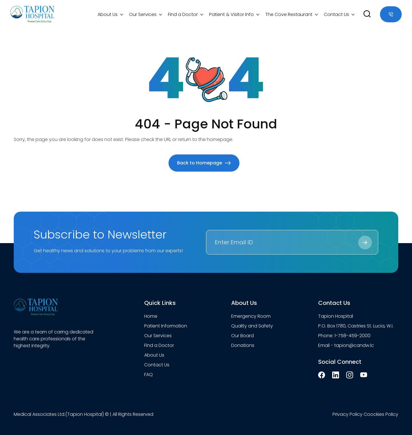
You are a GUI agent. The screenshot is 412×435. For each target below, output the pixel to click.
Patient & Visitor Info (231, 14)
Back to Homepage (204, 163)
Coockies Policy (381, 414)
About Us (108, 14)
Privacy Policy (347, 414)
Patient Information (165, 326)
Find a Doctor (183, 14)
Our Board (242, 335)
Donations (242, 345)
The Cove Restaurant (288, 14)
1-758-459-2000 (352, 335)
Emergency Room (251, 316)
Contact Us (336, 14)
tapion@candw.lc (354, 345)
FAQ (148, 374)
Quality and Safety (252, 326)
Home (150, 316)
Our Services (143, 14)
